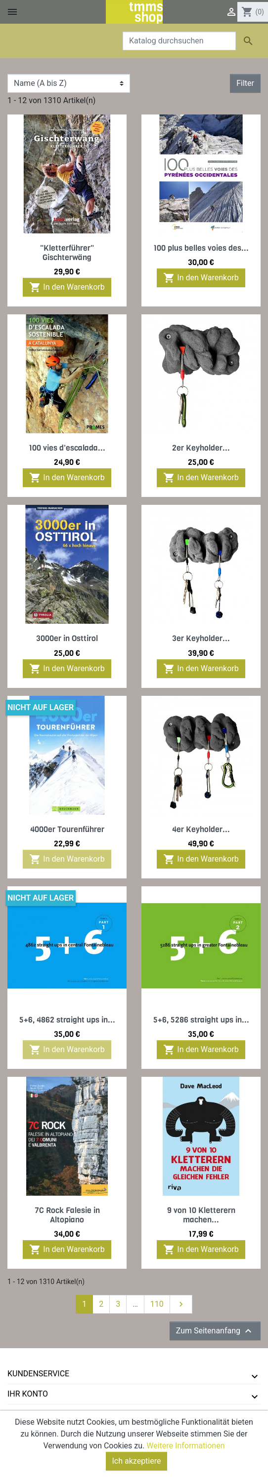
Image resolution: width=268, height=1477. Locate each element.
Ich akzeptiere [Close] (136, 1464)
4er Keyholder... (201, 829)
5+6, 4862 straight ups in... (67, 1020)
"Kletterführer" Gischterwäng (67, 253)
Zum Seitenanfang (215, 1331)
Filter (245, 83)
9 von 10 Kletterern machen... (201, 1215)
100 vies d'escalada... (67, 448)
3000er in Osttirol (67, 638)
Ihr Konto (27, 1394)
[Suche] (179, 41)
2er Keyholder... (201, 448)
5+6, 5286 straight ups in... (201, 1020)
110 (157, 1304)
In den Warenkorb (66, 287)
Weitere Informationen (185, 1448)
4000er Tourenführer (67, 829)
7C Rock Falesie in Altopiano (67, 1215)
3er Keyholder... (201, 638)
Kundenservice (38, 1373)
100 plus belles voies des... (201, 248)
